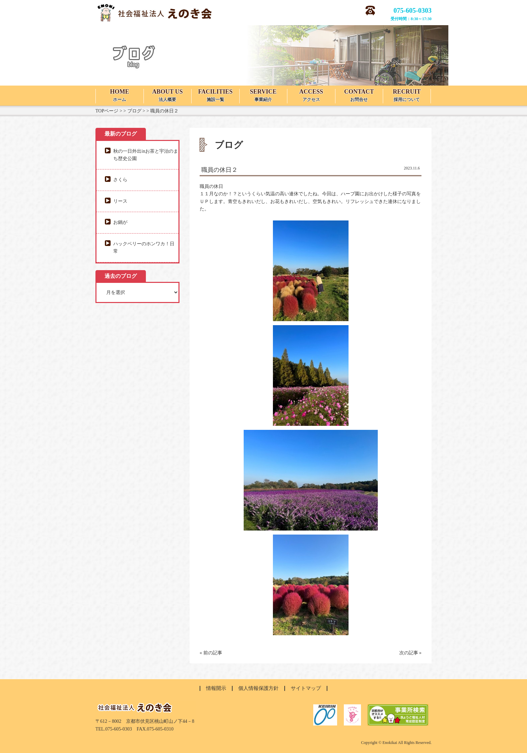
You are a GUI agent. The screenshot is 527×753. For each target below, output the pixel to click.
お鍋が (120, 222)
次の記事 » (410, 652)
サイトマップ (306, 688)
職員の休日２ (219, 169)
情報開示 (216, 688)
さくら (120, 179)
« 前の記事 (211, 652)
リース (120, 201)
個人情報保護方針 (258, 688)
